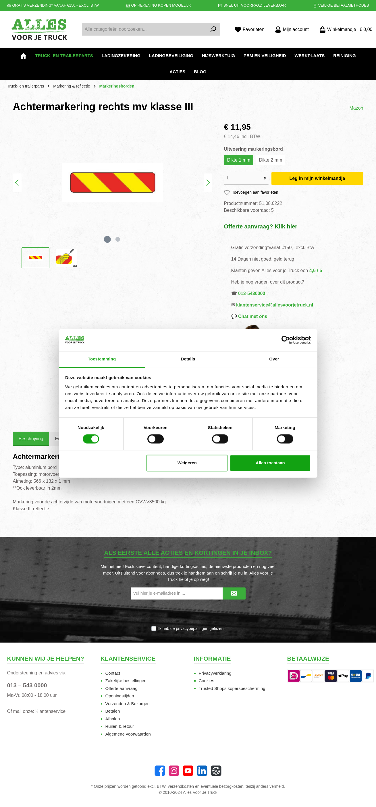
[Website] (216, 770)
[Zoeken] (213, 29)
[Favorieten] (249, 29)
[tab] (31, 439)
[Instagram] (173, 770)
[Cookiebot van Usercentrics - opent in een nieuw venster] (286, 340)
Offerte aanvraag (121, 688)
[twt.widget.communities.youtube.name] (188, 770)
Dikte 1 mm (238, 160)
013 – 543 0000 (27, 685)
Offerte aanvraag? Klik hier (261, 226)
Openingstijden (119, 695)
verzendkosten (181, 786)
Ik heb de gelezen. (191, 628)
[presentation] (188, 613)
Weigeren (187, 462)
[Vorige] (17, 182)
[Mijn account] (291, 29)
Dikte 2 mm (270, 160)
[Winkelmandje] (344, 29)
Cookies (206, 680)
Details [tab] (188, 358)
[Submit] (234, 593)
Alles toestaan (270, 462)
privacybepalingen (192, 628)
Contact (112, 673)
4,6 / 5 (315, 270)
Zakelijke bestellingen (125, 680)
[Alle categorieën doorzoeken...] (144, 29)
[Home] (23, 56)
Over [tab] (274, 358)
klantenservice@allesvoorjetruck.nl (274, 304)
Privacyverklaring (215, 673)
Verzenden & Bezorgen (127, 703)
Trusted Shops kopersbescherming (232, 688)
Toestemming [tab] (102, 358)
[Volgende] (208, 182)
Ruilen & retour (119, 726)
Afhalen (112, 718)
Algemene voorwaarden (128, 734)
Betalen (112, 711)
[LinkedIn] (202, 770)
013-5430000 (251, 293)
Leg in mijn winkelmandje (317, 178)
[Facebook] (159, 770)
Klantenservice (50, 711)
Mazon (356, 108)
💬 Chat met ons (249, 316)
